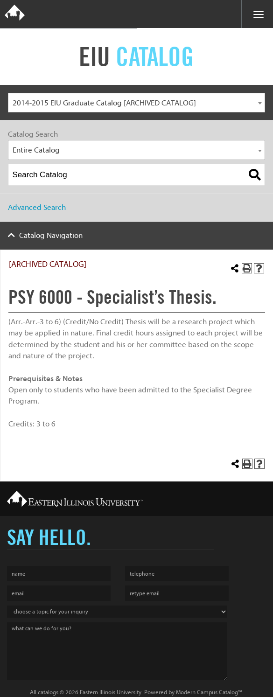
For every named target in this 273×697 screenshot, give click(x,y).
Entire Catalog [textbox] (36, 150)
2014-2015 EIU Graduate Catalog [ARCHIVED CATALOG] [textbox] (104, 102)
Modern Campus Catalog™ (209, 692)
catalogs (48, 692)
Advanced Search (37, 207)
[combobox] (136, 103)
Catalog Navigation (51, 235)
